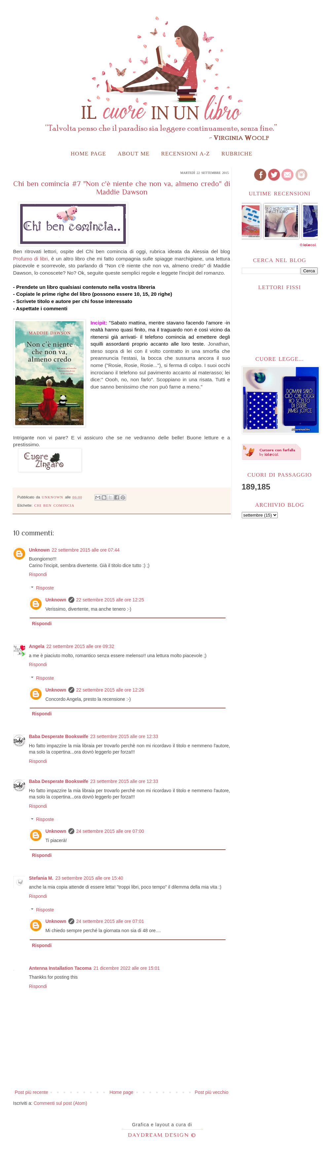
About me (134, 154)
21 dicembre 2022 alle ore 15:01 (126, 968)
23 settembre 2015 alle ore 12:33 (124, 736)
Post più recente (31, 1092)
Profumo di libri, (31, 258)
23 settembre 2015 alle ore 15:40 (89, 878)
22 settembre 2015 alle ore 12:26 (110, 690)
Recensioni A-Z (185, 154)
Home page (88, 154)
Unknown (39, 550)
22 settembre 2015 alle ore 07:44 (86, 550)
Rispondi (38, 574)
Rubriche (236, 154)
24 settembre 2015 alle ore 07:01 (110, 921)
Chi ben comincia (54, 505)
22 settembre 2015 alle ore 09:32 (80, 646)
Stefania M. (41, 878)
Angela (37, 646)
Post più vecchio (212, 1092)
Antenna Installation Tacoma (60, 968)
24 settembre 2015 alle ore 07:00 (110, 831)
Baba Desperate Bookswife (59, 736)
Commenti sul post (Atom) (60, 1103)
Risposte (45, 588)
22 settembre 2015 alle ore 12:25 (110, 599)
